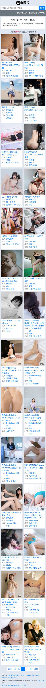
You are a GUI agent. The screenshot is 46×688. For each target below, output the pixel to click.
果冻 (8, 478)
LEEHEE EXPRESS (10, 606)
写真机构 (16, 685)
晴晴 (30, 244)
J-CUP (31, 76)
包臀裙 (36, 384)
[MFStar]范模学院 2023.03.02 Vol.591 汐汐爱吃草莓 (11, 370)
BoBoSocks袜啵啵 (35, 329)
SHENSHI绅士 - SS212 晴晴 (33, 237)
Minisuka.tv (33, 520)
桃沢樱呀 (32, 202)
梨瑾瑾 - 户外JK (8, 107)
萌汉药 (31, 73)
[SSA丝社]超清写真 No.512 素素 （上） (9, 153)
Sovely (31, 565)
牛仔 (8, 526)
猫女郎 (9, 568)
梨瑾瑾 (9, 112)
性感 (30, 478)
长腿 (12, 244)
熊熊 (30, 428)
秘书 (30, 247)
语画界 (31, 160)
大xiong (9, 523)
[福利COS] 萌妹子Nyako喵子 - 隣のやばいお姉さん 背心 (34, 467)
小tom (37, 675)
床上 (30, 336)
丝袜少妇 (32, 431)
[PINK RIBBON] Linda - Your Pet (11, 558)
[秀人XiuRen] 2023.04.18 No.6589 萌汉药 (33, 65)
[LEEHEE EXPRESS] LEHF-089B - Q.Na (10, 600)
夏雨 (30, 286)
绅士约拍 (32, 241)
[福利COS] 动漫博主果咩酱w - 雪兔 (11, 514)
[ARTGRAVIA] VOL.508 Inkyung (11, 321)
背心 (8, 76)
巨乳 (8, 660)
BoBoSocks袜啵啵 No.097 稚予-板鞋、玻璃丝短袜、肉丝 (34, 370)
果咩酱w (9, 520)
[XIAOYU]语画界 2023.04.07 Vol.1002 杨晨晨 (33, 154)
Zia (35, 657)
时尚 (8, 163)
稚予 (30, 334)
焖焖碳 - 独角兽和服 (10, 236)
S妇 (7, 613)
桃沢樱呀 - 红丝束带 (32, 197)
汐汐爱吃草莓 (11, 378)
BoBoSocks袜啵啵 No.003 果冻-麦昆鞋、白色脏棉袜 (11, 467)
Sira (30, 607)
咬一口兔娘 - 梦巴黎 (10, 197)
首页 (10, 669)
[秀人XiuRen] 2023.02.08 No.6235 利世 (11, 65)
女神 (8, 431)
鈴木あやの (19, 675)
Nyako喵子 (33, 476)
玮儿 (24, 675)
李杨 (32, 675)
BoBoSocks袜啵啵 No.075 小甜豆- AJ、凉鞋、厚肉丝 (11, 417)
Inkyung (9, 328)
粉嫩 (12, 381)
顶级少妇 (9, 118)
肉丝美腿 (14, 76)
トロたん (9, 657)
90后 (17, 163)
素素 (8, 160)
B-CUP (13, 481)
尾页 (36, 669)
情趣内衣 (32, 610)
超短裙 (9, 205)
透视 (39, 336)
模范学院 (9, 376)
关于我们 (23, 685)
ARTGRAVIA (11, 326)
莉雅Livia (12, 675)
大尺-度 (32, 613)
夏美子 (29, 675)
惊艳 (12, 289)
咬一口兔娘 (10, 202)
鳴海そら (4, 677)
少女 (30, 526)
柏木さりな (33, 523)
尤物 (8, 615)
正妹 (17, 244)
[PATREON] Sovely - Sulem (32, 558)
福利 (38, 610)
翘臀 (37, 76)
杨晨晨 (31, 163)
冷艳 (30, 289)
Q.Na (8, 610)
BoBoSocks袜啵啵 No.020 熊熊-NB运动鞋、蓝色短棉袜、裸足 (33, 417)
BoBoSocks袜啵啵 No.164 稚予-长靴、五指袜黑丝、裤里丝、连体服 (34, 323)
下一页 (29, 669)
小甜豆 (9, 428)
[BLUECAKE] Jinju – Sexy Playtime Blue (10, 279)
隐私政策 (10, 685)
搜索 (42, 8)
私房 (35, 165)
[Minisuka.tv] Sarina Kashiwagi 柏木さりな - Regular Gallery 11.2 (33, 515)
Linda (8, 565)
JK (12, 115)
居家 (16, 613)
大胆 (30, 120)
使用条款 (4, 685)
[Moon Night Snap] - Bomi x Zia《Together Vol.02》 (33, 649)
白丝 (14, 205)
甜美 (38, 431)
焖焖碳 (9, 241)
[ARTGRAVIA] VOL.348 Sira (33, 600)
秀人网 (9, 70)
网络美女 (9, 110)
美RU (35, 478)
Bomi (31, 657)
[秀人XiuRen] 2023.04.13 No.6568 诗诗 (33, 109)
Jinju (8, 286)
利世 (8, 73)
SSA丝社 (9, 157)
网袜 (8, 381)
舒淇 (15, 677)
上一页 (17, 669)
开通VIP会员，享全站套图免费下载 (31, 13)
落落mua (10, 677)
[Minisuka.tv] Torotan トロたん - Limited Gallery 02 (11, 649)
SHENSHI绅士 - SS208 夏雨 (33, 279)
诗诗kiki (32, 118)
